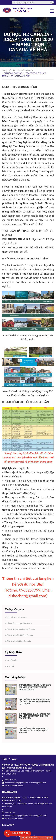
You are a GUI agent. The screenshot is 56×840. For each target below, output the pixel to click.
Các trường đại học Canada (19, 641)
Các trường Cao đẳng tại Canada (21, 629)
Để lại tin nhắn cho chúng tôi (36, 837)
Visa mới (10, 666)
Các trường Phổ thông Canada (20, 635)
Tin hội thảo (12, 660)
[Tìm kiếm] (52, 2)
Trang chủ (6, 70)
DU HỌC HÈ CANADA (23, 70)
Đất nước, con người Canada (19, 623)
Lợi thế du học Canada (16, 617)
